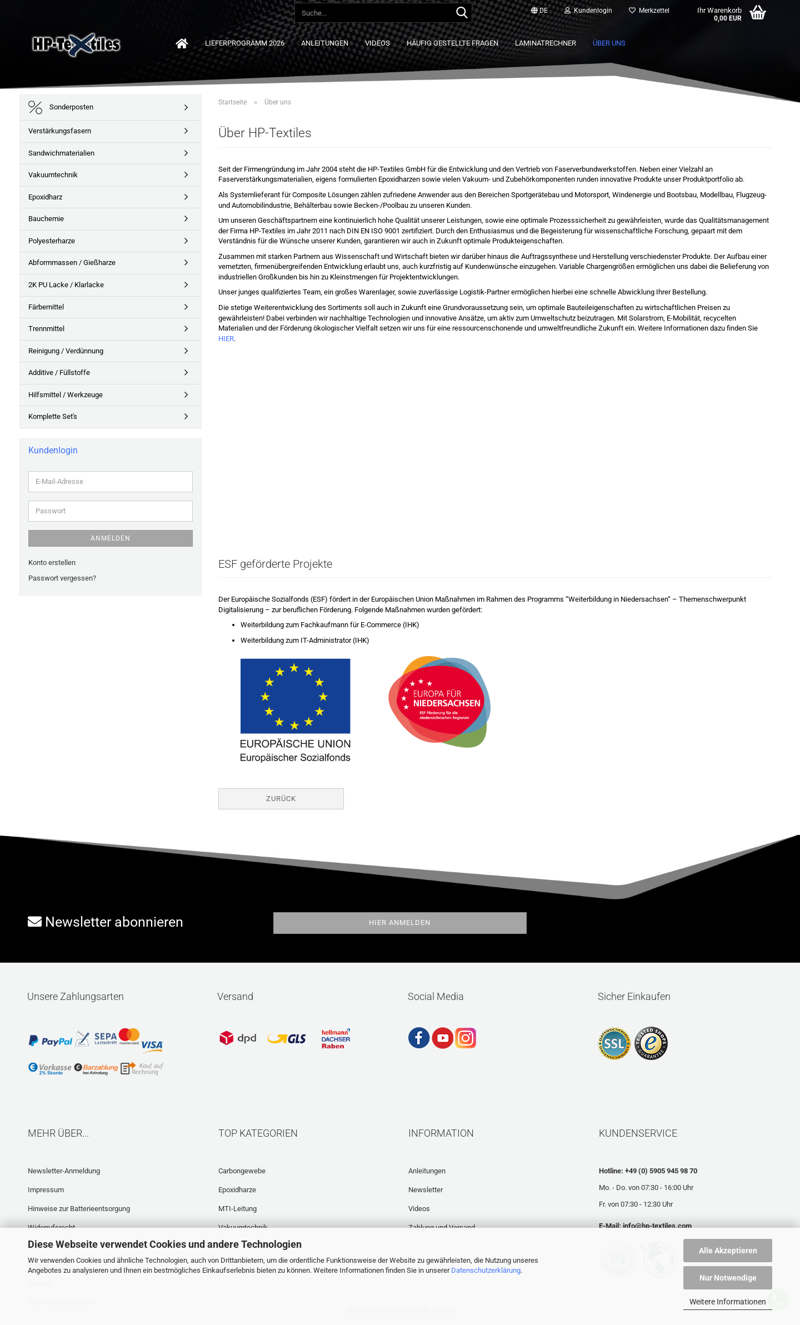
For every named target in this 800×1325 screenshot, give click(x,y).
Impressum (46, 1190)
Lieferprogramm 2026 (244, 43)
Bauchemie (46, 218)
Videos (377, 43)
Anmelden (111, 538)
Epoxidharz (45, 197)
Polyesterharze (51, 241)
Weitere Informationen (727, 1301)
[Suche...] (461, 13)
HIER (226, 338)
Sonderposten (60, 107)
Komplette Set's (52, 416)
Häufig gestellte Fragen (452, 43)
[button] (539, 11)
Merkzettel (649, 10)
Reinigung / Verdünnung (65, 351)
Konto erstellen (52, 562)
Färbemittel (46, 307)
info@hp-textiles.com (657, 1226)
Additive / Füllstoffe (59, 372)
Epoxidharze (237, 1190)
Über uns (609, 43)
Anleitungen (324, 43)
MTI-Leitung (237, 1208)
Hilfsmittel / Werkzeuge (65, 395)
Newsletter (425, 1190)
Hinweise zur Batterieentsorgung (79, 1208)
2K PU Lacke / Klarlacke (66, 285)
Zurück (281, 798)
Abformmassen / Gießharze (72, 262)
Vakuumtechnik (53, 175)
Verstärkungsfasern (59, 131)
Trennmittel (46, 328)
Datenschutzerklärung (486, 1270)
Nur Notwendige (728, 1277)
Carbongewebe (242, 1171)
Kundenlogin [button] (588, 10)
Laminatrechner (545, 43)
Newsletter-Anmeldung (64, 1171)
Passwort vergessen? (62, 578)
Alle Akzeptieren (728, 1250)
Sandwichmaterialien (61, 153)
